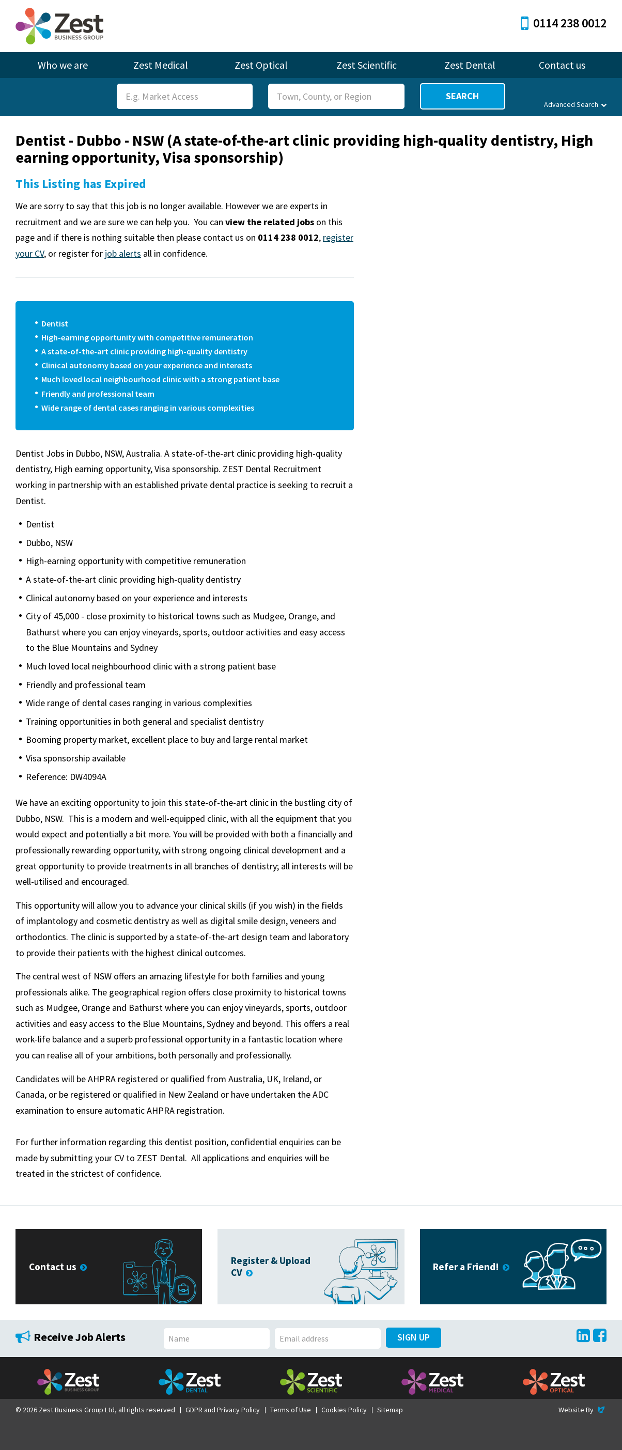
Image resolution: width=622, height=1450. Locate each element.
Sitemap (390, 1409)
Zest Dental (469, 64)
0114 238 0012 (564, 23)
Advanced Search (575, 104)
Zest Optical (261, 64)
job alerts (123, 253)
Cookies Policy (344, 1409)
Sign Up (413, 1337)
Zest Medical (160, 64)
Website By (582, 1409)
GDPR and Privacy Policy (222, 1409)
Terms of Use (290, 1409)
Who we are (63, 64)
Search (462, 96)
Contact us (562, 64)
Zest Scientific (366, 64)
